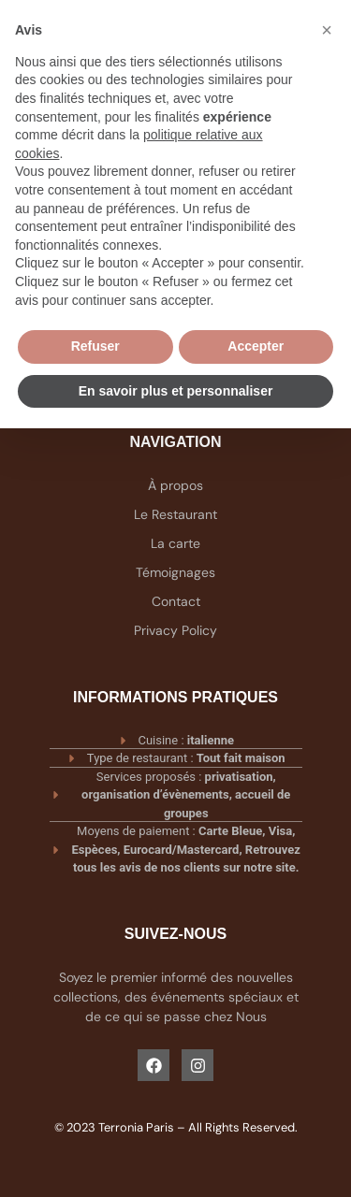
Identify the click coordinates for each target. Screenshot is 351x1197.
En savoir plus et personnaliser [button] (176, 390)
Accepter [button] (255, 346)
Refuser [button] (95, 346)
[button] (327, 30)
